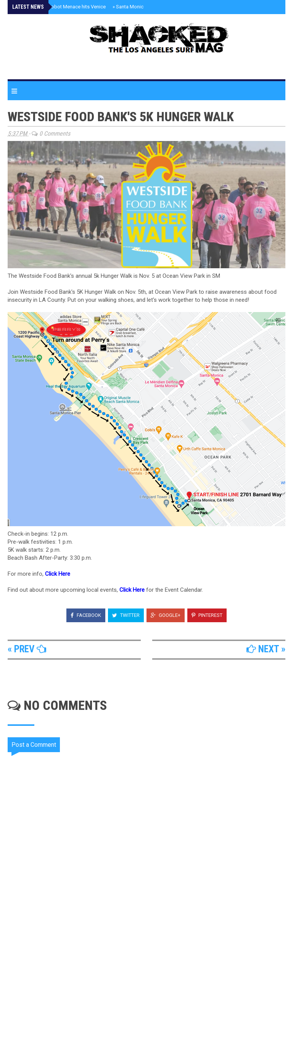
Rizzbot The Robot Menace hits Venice (62, 7)
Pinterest (207, 615)
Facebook (86, 615)
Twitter (126, 615)
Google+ (165, 615)
